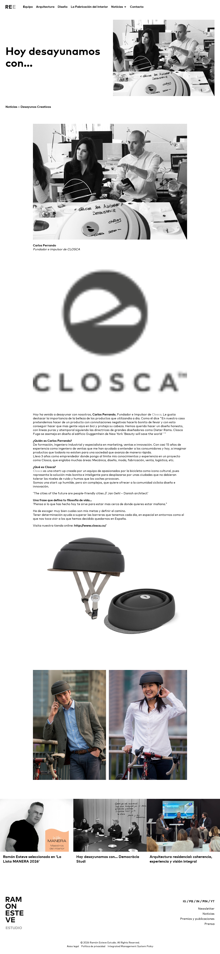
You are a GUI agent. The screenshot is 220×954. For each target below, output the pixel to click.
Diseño (63, 6)
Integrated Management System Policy (130, 946)
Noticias (119, 7)
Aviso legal (73, 946)
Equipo (28, 6)
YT (212, 901)
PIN (205, 901)
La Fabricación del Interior (89, 6)
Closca (156, 414)
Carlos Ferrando (104, 414)
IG (184, 901)
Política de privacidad (93, 946)
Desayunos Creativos (36, 106)
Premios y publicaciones (197, 919)
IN (197, 901)
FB (191, 901)
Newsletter (206, 908)
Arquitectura (45, 6)
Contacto (137, 6)
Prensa (209, 924)
